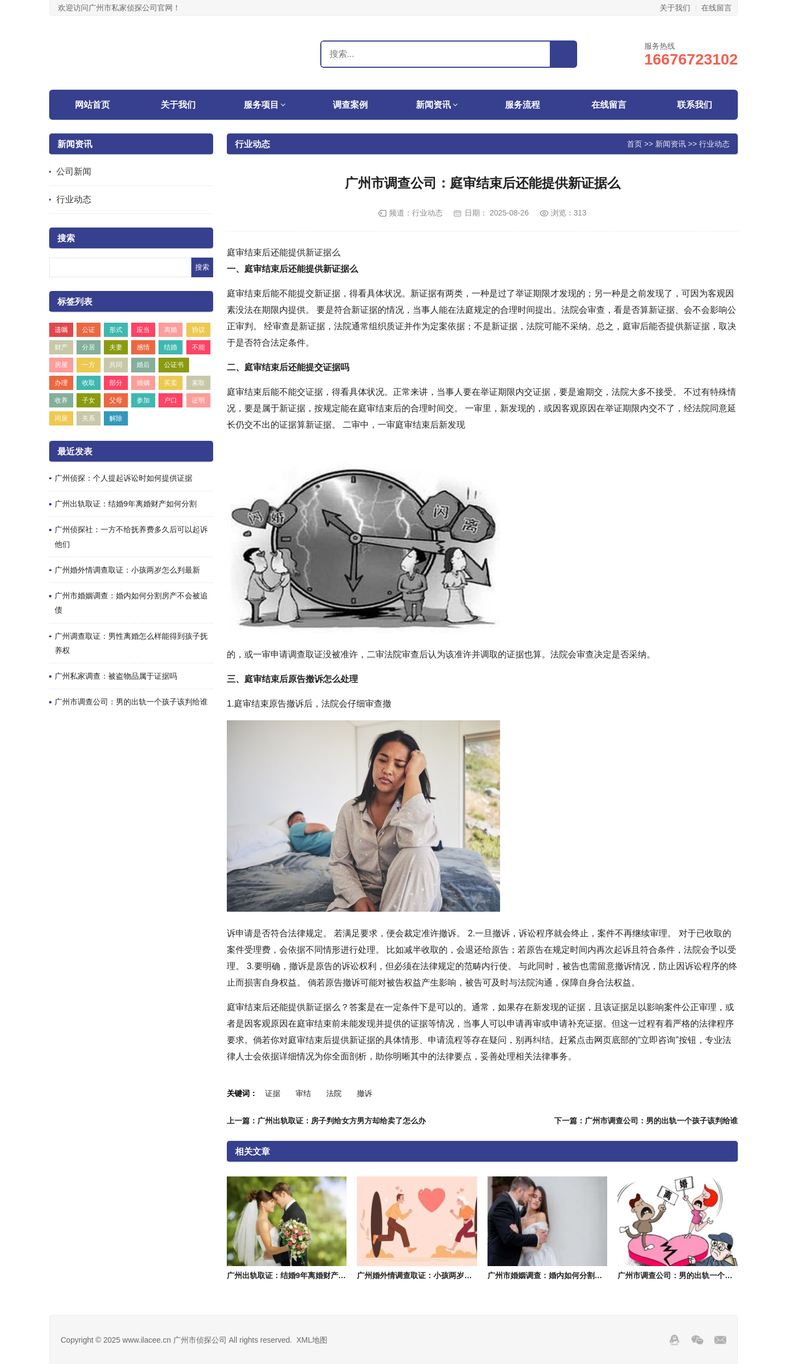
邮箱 (720, 1340)
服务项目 (261, 104)
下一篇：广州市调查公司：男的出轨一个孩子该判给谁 (646, 1120)
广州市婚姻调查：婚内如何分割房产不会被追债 (568, 1275)
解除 (115, 418)
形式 (115, 330)
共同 (115, 365)
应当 (143, 330)
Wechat (697, 1340)
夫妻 (115, 347)
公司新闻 (73, 171)
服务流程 (522, 104)
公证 (88, 330)
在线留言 (716, 7)
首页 (634, 143)
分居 (88, 347)
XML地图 (311, 1340)
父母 (115, 400)
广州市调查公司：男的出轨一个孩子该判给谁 (131, 701)
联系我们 (694, 104)
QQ (674, 1340)
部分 (115, 383)
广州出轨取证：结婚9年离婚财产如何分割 (126, 503)
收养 (61, 400)
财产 (61, 347)
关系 (88, 418)
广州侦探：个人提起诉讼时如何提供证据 (123, 478)
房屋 (61, 365)
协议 (198, 330)
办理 (61, 383)
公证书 (174, 365)
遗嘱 (61, 330)
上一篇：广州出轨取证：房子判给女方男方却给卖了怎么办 (326, 1120)
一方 (88, 365)
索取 (198, 383)
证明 (198, 400)
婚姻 (143, 383)
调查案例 (350, 104)
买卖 (170, 383)
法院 (334, 1093)
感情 (143, 347)
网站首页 (92, 104)
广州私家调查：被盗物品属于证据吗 (116, 676)
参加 (143, 400)
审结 (303, 1093)
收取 (88, 383)
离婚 (170, 330)
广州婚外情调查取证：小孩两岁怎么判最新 (127, 570)
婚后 (143, 365)
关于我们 (675, 7)
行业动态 (73, 199)
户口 (170, 400)
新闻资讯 (433, 104)
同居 (61, 418)
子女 (88, 400)
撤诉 (364, 1093)
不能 (198, 347)
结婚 (170, 347)
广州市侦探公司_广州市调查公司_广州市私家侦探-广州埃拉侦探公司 (117, 52)
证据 (272, 1093)
